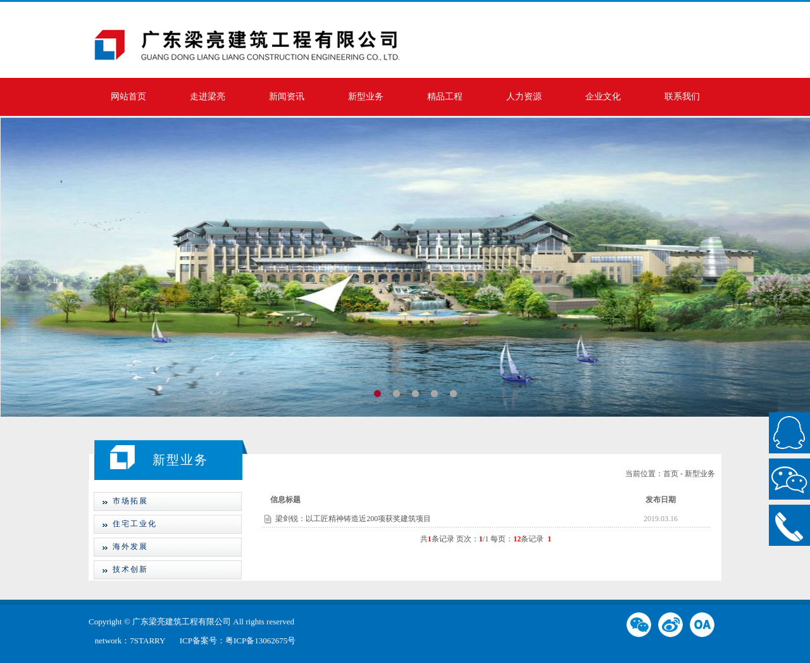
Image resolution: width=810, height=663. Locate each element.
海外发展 (121, 546)
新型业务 (365, 96)
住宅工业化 (125, 523)
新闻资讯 (286, 96)
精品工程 (445, 96)
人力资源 (524, 96)
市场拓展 (121, 500)
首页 (670, 473)
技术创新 (121, 569)
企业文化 (603, 96)
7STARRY (148, 640)
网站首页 (128, 96)
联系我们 (682, 96)
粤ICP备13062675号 (260, 640)
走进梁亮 (207, 96)
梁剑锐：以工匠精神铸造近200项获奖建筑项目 (353, 518)
